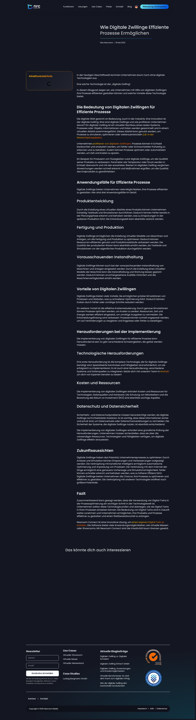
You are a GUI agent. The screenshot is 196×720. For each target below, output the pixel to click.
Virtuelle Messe (70, 659)
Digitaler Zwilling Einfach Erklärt (114, 664)
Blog (129, 7)
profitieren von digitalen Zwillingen (112, 144)
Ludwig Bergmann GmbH (75, 679)
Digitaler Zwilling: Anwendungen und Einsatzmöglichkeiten (115, 670)
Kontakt (119, 7)
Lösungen (82, 7)
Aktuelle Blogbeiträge (114, 651)
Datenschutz (162, 708)
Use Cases (97, 7)
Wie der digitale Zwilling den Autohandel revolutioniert (113, 684)
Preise (109, 7)
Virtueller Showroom (72, 655)
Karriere (32, 699)
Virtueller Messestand (73, 663)
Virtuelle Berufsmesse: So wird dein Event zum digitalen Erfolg (115, 677)
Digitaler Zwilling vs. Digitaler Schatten (113, 657)
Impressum (142, 708)
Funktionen (68, 7)
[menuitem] (136, 6)
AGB (152, 708)
